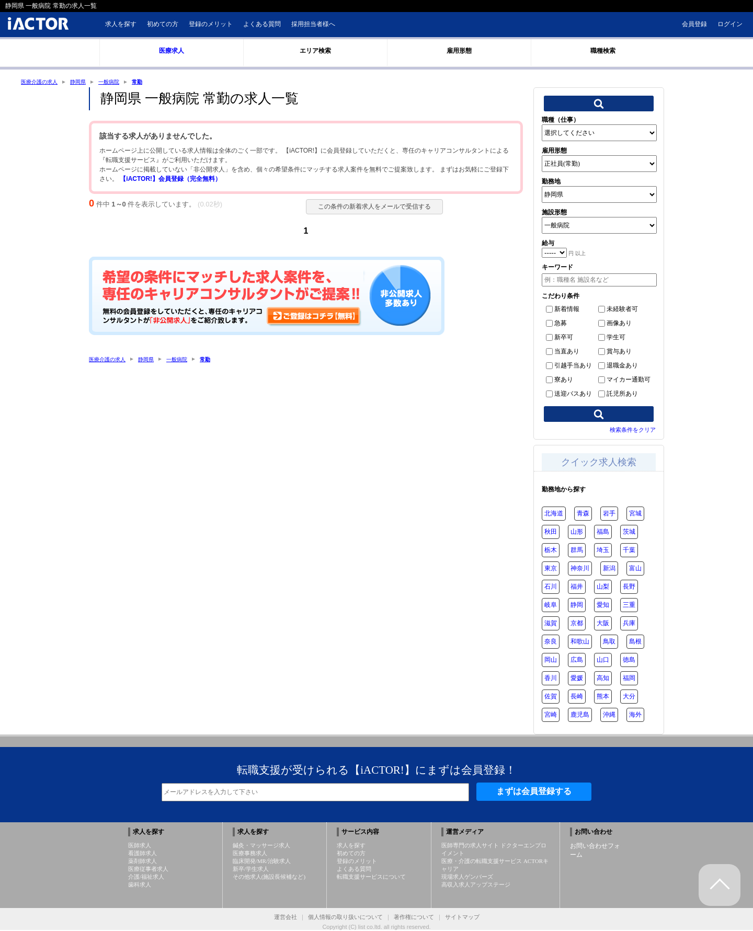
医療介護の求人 (43, 82)
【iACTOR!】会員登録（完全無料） (170, 179)
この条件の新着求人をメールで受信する (369, 207)
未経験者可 (618, 310)
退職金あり (618, 366)
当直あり (562, 352)
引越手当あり (569, 366)
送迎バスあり (569, 394)
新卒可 (559, 338)
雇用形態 (554, 151)
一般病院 (121, 82)
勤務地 (551, 182)
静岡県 (86, 82)
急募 (556, 324)
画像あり (615, 324)
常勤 (152, 82)
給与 (548, 244)
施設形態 (554, 213)
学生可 (611, 338)
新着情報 (562, 310)
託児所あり (618, 394)
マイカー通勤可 (624, 380)
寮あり (559, 380)
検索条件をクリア (633, 431)
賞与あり (615, 352)
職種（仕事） (560, 120)
